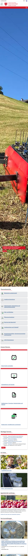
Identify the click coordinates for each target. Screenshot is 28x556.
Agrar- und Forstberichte (7, 488)
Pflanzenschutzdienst (9, 317)
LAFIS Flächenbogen (9, 340)
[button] (1, 148)
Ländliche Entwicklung (9, 299)
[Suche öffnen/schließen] (26, 7)
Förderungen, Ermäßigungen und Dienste (11, 424)
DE (23, 0)
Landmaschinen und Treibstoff (11, 327)
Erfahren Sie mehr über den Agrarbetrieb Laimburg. (11, 514)
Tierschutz (10, 443)
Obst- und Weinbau (8, 312)
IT (25, 0)
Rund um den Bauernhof (10, 322)
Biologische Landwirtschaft (10, 293)
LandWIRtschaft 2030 (6, 470)
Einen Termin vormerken (7, 365)
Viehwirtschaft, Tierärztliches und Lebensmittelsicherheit (12, 306)
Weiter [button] (4, 251)
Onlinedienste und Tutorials (7, 384)
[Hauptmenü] (2, 4)
